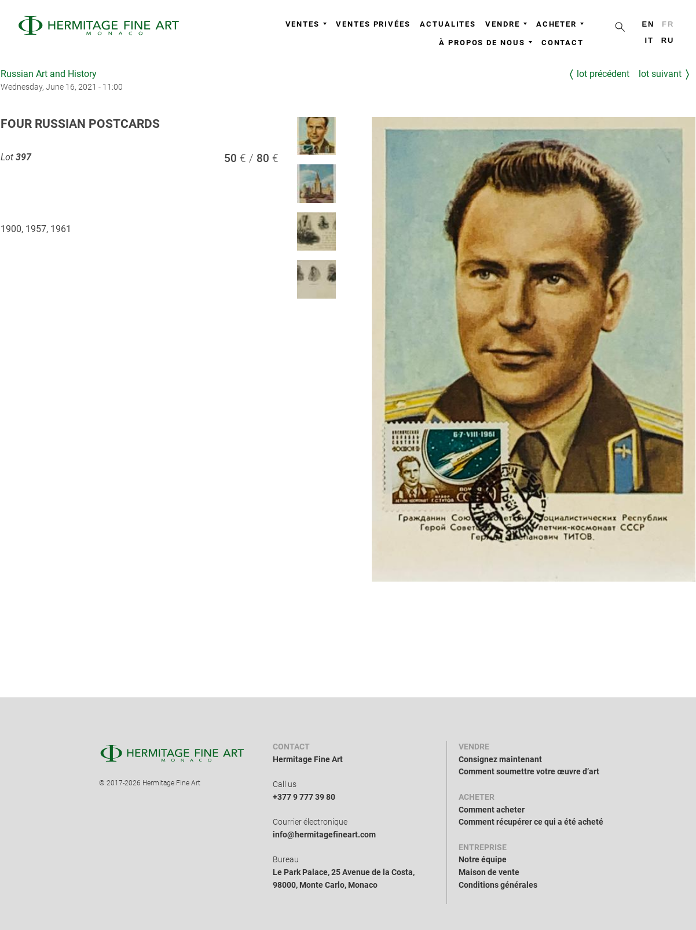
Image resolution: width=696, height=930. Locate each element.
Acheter (560, 24)
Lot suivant (660, 73)
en (648, 24)
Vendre (506, 24)
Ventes (306, 24)
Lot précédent (603, 73)
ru (668, 40)
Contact (562, 42)
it (648, 40)
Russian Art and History (49, 73)
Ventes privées (373, 24)
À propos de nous (485, 42)
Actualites (448, 24)
